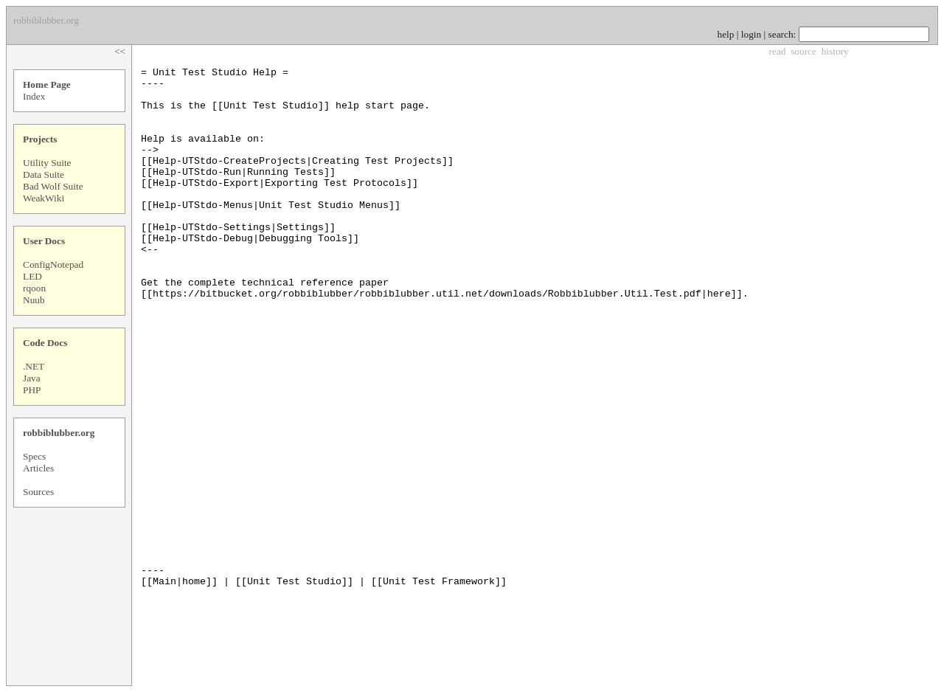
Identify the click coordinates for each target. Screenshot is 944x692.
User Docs (44, 240)
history (835, 51)
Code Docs (45, 342)
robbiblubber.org (58, 432)
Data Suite (43, 174)
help (726, 34)
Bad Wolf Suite (53, 186)
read (777, 51)
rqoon (34, 288)
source (803, 51)
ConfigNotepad (53, 264)
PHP (32, 389)
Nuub (34, 299)
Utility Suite (47, 162)
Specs (34, 456)
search (781, 34)
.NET (33, 366)
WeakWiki (43, 198)
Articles (38, 468)
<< (119, 51)
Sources (38, 491)
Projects (40, 139)
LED (32, 276)
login (751, 34)
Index (34, 96)
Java (32, 378)
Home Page (47, 84)
